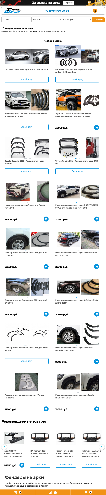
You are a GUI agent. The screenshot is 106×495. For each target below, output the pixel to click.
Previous (4, 358)
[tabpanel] (18, 56)
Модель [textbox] (36, 19)
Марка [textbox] (6, 19)
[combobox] (16, 19)
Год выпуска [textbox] (68, 19)
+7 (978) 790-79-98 (55, 11)
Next (102, 358)
